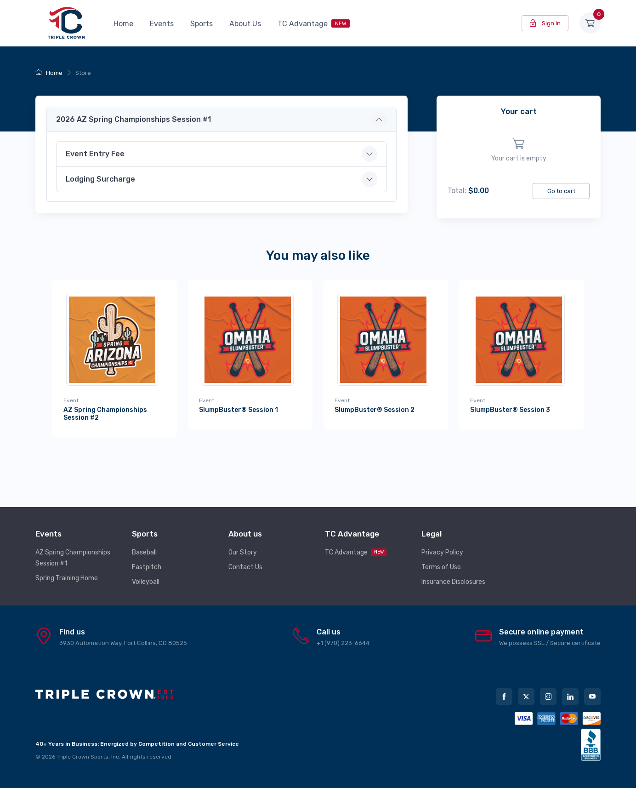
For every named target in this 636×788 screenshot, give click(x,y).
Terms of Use (441, 561)
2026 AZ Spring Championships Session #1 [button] (133, 119)
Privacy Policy (442, 546)
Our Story (242, 546)
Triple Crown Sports (82, 751)
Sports (201, 23)
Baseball (144, 546)
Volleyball (145, 576)
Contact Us (245, 561)
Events (162, 23)
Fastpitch (146, 561)
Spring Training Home (66, 572)
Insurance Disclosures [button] (453, 576)
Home (123, 23)
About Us (245, 23)
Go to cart (561, 191)
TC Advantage (314, 23)
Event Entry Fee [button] (95, 153)
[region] (519, 150)
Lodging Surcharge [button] (100, 179)
